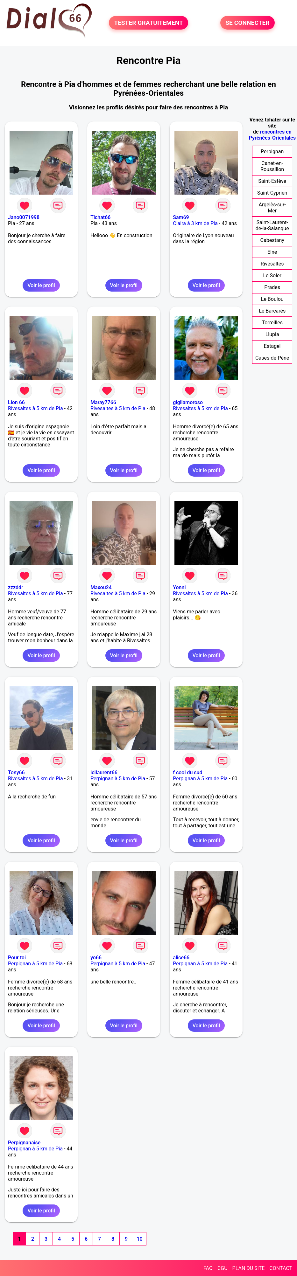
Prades (272, 287)
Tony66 (16, 772)
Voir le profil (41, 285)
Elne (272, 252)
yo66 (96, 958)
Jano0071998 (23, 217)
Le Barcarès (272, 311)
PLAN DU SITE (248, 1268)
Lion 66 (16, 402)
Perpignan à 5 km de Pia (117, 779)
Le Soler (272, 275)
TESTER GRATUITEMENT (148, 22)
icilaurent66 (103, 772)
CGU (222, 1268)
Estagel (272, 346)
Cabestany (272, 240)
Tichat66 (100, 217)
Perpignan (272, 151)
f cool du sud (187, 772)
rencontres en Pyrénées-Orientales (272, 135)
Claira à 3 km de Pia (195, 223)
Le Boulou (272, 299)
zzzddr (15, 587)
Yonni (179, 587)
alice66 (181, 958)
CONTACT (280, 1268)
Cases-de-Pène (272, 358)
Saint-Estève (272, 181)
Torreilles (272, 323)
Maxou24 (101, 587)
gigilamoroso (188, 402)
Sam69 (181, 217)
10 (139, 1239)
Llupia (272, 334)
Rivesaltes (272, 264)
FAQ (208, 1268)
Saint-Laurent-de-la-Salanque (272, 225)
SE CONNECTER (247, 22)
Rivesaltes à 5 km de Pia (35, 408)
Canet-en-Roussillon (272, 166)
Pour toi (17, 958)
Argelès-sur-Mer (272, 208)
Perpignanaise (24, 1143)
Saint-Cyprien (272, 193)
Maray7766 (103, 402)
